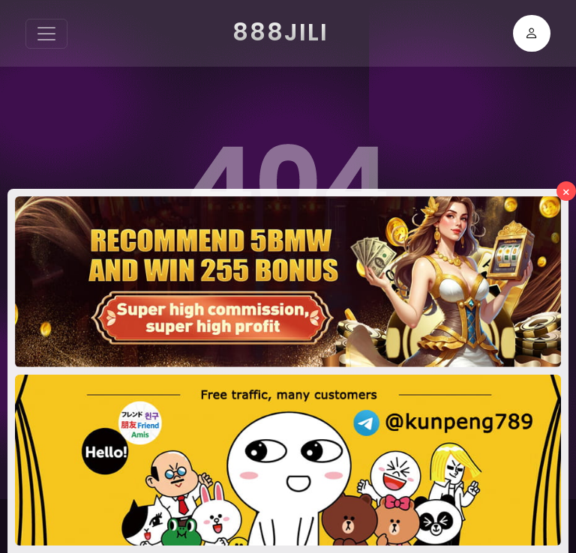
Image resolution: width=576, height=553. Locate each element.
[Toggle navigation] (47, 34)
